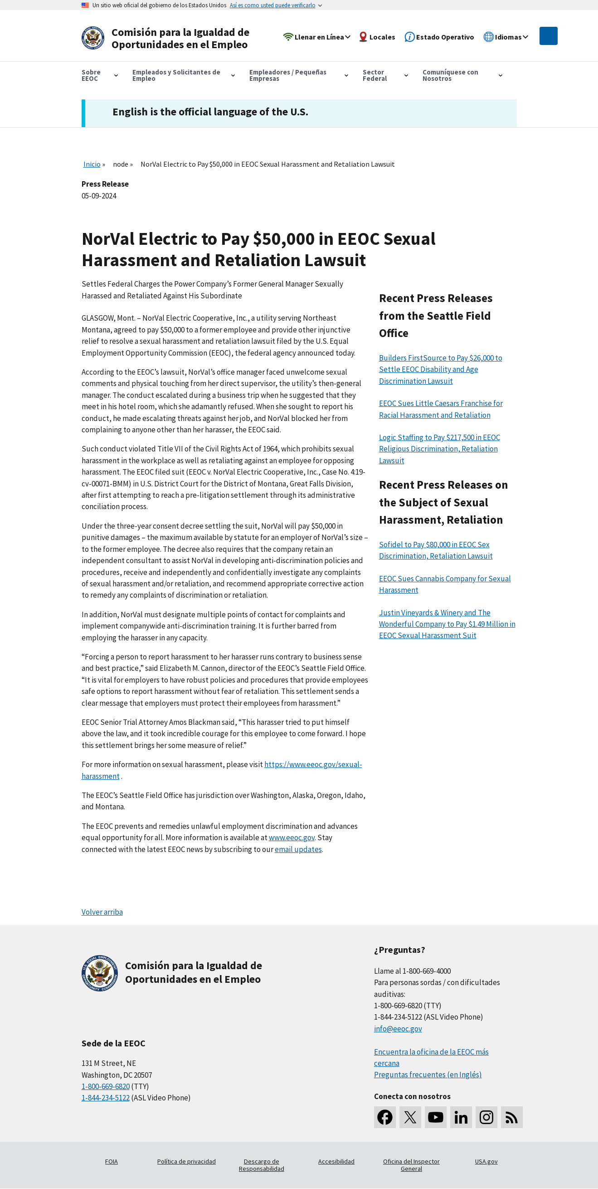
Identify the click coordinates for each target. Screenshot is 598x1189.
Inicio (92, 163)
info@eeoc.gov (398, 1029)
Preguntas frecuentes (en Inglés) (428, 1075)
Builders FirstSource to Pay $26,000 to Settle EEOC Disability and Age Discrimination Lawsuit (440, 369)
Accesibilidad (336, 1161)
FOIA (111, 1161)
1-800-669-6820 (106, 1086)
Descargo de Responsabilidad (261, 1165)
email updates (298, 849)
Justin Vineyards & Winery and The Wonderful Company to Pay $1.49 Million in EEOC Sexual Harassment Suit (447, 624)
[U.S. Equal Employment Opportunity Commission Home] (169, 38)
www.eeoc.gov (292, 837)
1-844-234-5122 (106, 1098)
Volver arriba (102, 912)
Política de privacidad (186, 1161)
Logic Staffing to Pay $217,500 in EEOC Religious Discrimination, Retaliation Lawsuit (439, 449)
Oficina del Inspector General (411, 1165)
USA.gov (486, 1161)
